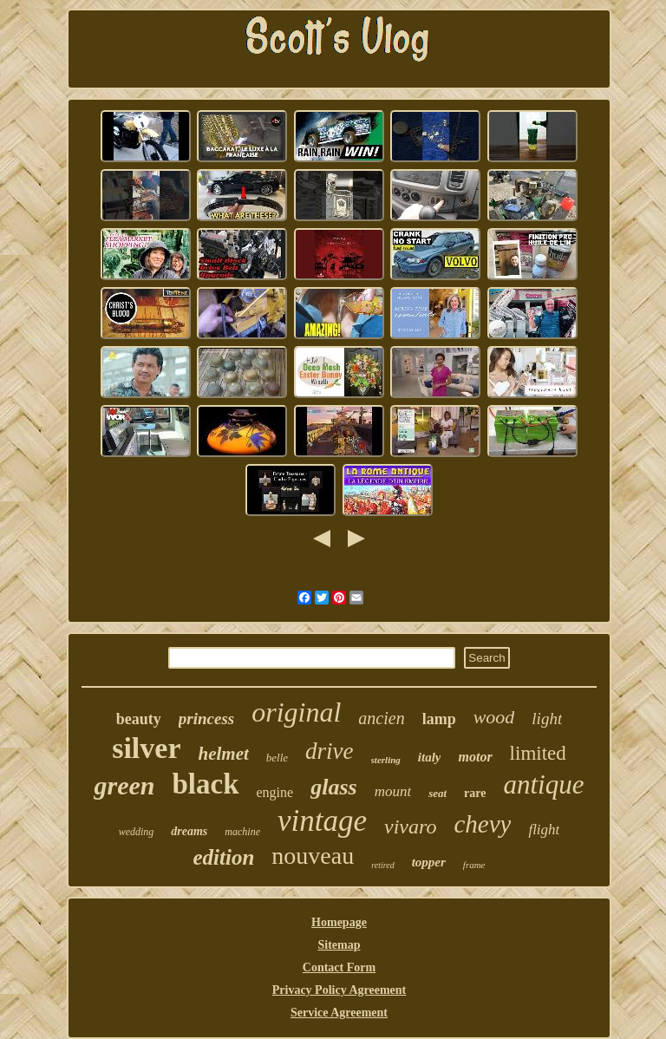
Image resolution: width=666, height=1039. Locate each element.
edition (223, 857)
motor (475, 756)
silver (146, 748)
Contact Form (339, 967)
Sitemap (338, 944)
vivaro (410, 826)
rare (475, 793)
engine (275, 792)
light (547, 718)
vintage (322, 821)
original (296, 712)
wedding (136, 832)
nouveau (312, 855)
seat (437, 793)
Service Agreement (339, 1012)
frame (474, 864)
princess (206, 718)
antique (543, 784)
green (124, 785)
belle (277, 757)
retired (382, 865)
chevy (482, 824)
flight (543, 829)
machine (242, 832)
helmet (224, 753)
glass (333, 787)
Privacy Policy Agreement (339, 990)
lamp (439, 719)
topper (429, 862)
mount (393, 791)
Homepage (339, 922)
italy (429, 757)
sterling (386, 760)
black (205, 784)
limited (538, 753)
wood (494, 717)
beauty (138, 719)
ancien (381, 718)
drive (329, 751)
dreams (189, 831)
